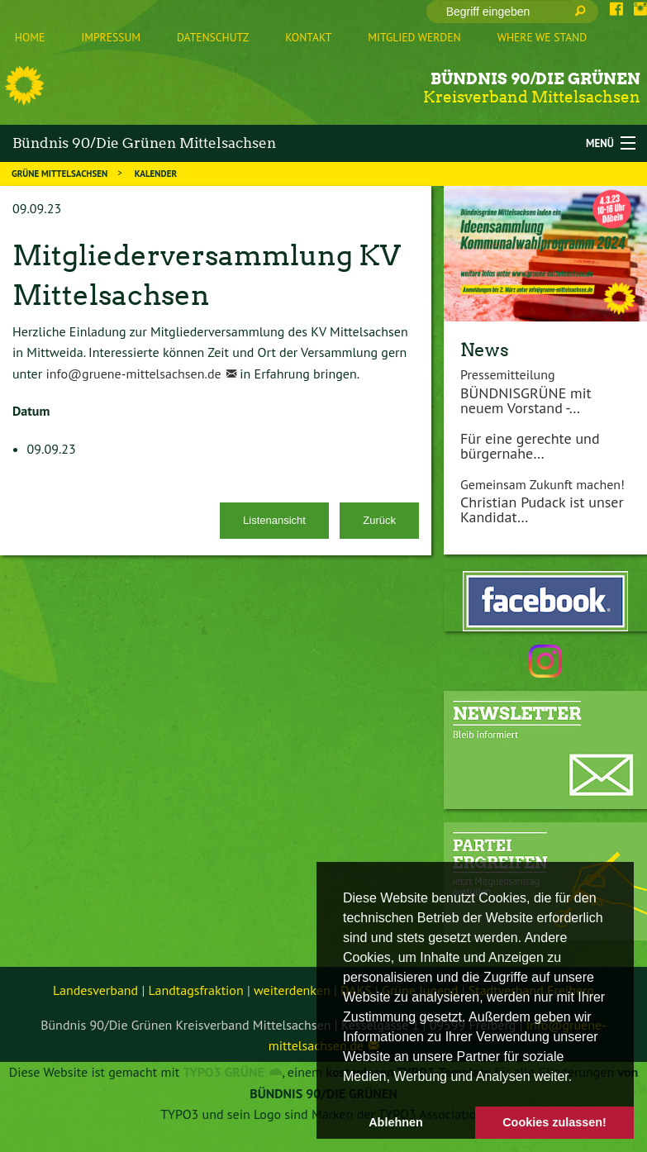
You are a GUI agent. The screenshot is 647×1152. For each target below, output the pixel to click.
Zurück (379, 520)
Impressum (110, 37)
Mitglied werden (414, 37)
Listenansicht (274, 520)
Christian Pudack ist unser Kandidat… (542, 509)
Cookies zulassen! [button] (554, 1122)
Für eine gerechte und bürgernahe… (530, 446)
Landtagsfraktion (196, 990)
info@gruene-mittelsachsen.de (133, 373)
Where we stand (542, 37)
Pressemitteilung (507, 374)
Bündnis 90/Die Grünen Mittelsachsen (144, 143)
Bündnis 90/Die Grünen (535, 78)
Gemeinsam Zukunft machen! (542, 484)
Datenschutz (213, 37)
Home (30, 37)
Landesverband (95, 990)
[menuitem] (29, 38)
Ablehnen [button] (396, 1122)
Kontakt (308, 37)
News (484, 349)
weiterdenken (292, 990)
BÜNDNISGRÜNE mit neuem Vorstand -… (526, 400)
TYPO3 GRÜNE (223, 1072)
